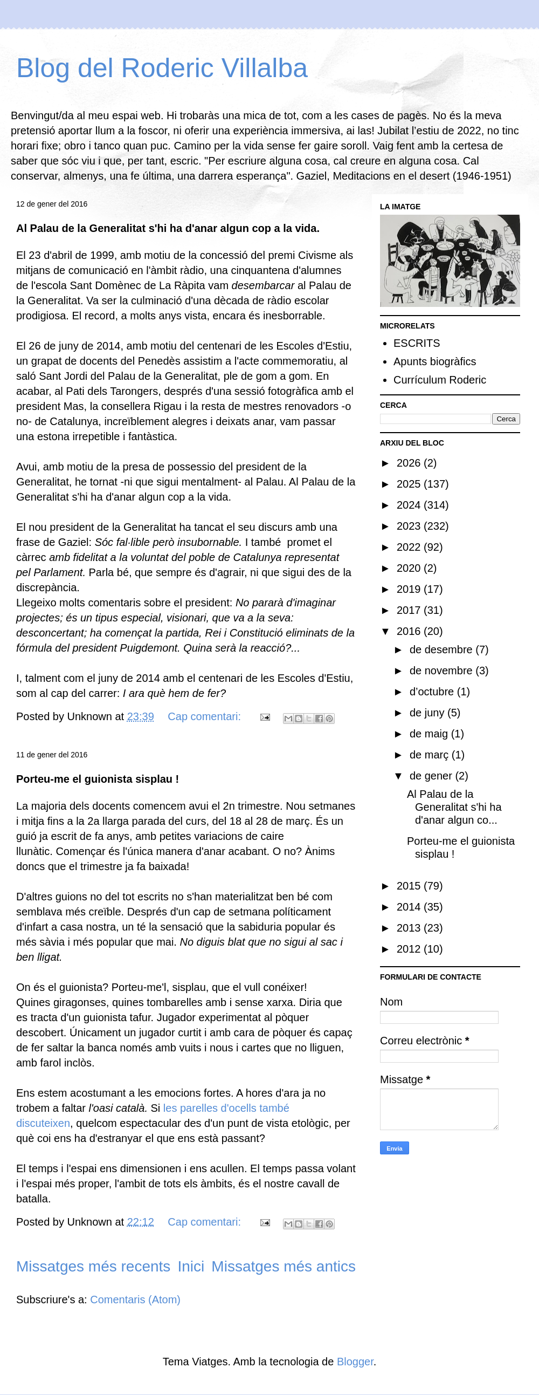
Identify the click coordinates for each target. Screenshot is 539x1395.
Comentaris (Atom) (135, 1299)
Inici (190, 1266)
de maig (430, 734)
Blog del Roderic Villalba (162, 68)
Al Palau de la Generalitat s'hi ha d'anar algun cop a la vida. (168, 228)
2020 (410, 568)
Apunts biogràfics (434, 361)
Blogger (355, 1361)
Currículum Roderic (439, 380)
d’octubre (433, 692)
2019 (410, 589)
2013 (410, 928)
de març (431, 755)
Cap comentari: (206, 716)
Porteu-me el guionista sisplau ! (97, 779)
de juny (428, 713)
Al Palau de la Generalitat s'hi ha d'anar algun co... (454, 807)
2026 (410, 463)
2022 (410, 547)
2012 (410, 949)
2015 (410, 886)
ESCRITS (416, 343)
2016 (410, 631)
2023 (410, 526)
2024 (410, 505)
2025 (410, 484)
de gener (432, 776)
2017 (410, 610)
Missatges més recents (93, 1266)
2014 (410, 907)
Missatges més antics (283, 1266)
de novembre (442, 670)
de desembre (442, 649)
